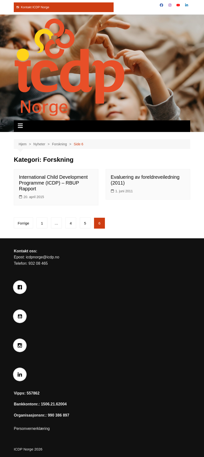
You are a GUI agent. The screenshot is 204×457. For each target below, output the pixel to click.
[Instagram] (21, 345)
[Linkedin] (21, 374)
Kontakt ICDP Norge (35, 7)
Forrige (23, 223)
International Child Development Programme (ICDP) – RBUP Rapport (53, 182)
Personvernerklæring (32, 428)
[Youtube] (21, 316)
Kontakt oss (25, 251)
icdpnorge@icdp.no (42, 257)
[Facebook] (21, 287)
